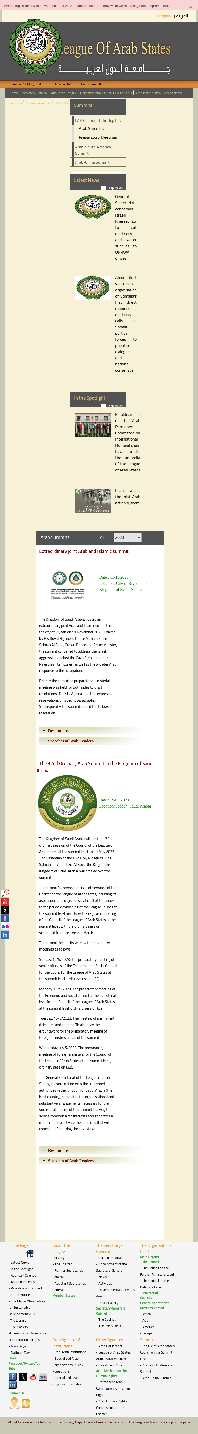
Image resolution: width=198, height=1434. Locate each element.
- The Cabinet (106, 1319)
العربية (182, 16)
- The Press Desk (108, 1326)
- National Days (20, 1352)
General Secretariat (154, 1303)
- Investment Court (110, 1365)
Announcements (37, 103)
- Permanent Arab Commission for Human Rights (113, 1388)
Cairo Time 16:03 (90, 84)
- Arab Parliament (109, 1346)
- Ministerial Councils (149, 1295)
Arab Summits (91, 128)
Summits (15, 103)
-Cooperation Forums (24, 1340)
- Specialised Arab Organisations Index (66, 1381)
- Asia (144, 1320)
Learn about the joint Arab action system (127, 496)
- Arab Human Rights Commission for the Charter (111, 1407)
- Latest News (19, 1262)
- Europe (146, 1333)
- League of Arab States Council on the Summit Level (157, 1352)
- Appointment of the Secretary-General (111, 1267)
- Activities (104, 1283)
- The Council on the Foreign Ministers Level (157, 1271)
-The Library (17, 1320)
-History (58, 1257)
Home (13, 93)
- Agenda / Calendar (23, 1275)
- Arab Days (17, 1346)
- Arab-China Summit (155, 1378)
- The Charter (62, 1264)
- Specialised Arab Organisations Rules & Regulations (68, 1365)
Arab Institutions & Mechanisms (158, 93)
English (165, 16)
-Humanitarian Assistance (28, 1333)
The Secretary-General (109, 1248)
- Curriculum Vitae (109, 1257)
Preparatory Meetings (98, 137)
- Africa (145, 1314)
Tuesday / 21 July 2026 (29, 84)
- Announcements (22, 1282)
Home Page (18, 1245)
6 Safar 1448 (61, 84)
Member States (63, 1295)
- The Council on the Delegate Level (154, 1284)
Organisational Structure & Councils (106, 93)
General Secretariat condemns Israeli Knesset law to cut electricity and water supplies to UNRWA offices (126, 227)
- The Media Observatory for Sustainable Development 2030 (27, 1307)
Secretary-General (34, 93)
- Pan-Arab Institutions (69, 1352)
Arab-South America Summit (93, 150)
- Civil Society (18, 1327)
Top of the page (179, 1422)
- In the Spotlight (21, 1269)
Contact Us (60, 103)
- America (147, 1327)
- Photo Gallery (107, 1302)
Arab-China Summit (92, 162)
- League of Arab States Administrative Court (113, 1355)
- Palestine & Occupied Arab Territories (25, 1291)
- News (101, 1277)
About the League (64, 93)
